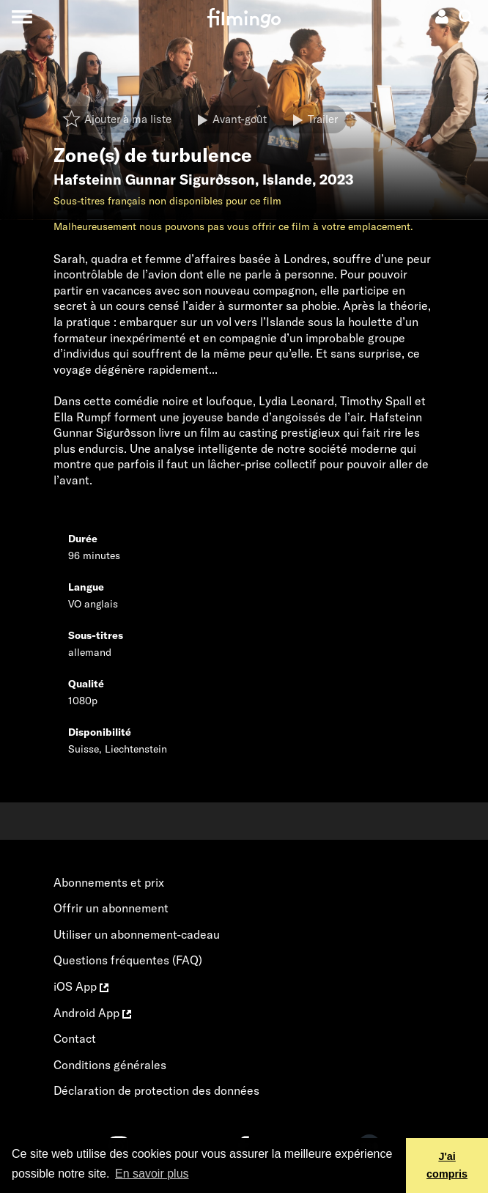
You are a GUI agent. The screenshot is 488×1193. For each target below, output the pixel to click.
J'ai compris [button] (446, 1165)
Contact (74, 1038)
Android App (92, 1012)
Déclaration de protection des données (156, 1090)
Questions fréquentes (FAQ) (127, 960)
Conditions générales (109, 1064)
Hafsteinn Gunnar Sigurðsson (154, 179)
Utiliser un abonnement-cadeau (136, 934)
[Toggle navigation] (21, 16)
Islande (287, 179)
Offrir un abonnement (111, 908)
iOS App (80, 986)
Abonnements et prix (108, 882)
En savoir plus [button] (152, 1173)
